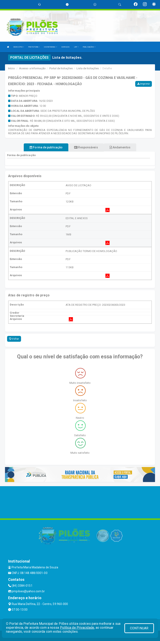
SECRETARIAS (50, 47)
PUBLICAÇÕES (89, 47)
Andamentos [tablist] (120, 147)
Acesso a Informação (32, 68)
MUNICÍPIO (18, 47)
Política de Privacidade (77, 628)
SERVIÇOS (65, 47)
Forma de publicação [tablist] (46, 147)
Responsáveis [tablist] (86, 147)
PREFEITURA (34, 47)
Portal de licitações (61, 68)
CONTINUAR (139, 628)
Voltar (14, 338)
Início (11, 68)
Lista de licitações (87, 68)
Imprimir (143, 83)
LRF (76, 47)
